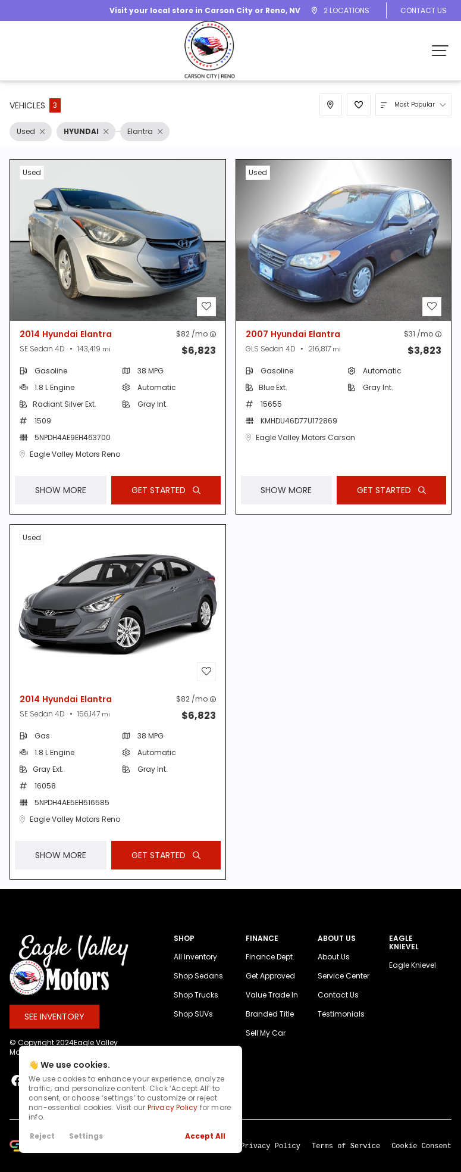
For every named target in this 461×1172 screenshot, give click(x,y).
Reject (42, 1136)
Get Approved (270, 989)
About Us (334, 970)
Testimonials (341, 1027)
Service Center (343, 989)
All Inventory (195, 970)
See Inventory (54, 1029)
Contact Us (423, 10)
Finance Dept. (270, 970)
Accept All (205, 1136)
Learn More (154, 1157)
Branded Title (270, 1027)
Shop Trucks (196, 1008)
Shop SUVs (193, 1027)
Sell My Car (266, 1046)
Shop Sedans (198, 989)
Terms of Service (346, 1158)
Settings (86, 1136)
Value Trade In (272, 1008)
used (32, 172)
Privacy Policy (173, 1107)
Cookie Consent (421, 1158)
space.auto (98, 1157)
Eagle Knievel (412, 978)
